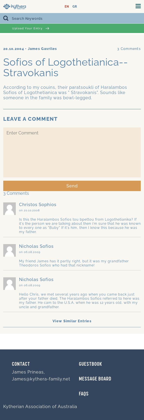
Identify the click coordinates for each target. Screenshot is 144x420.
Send (72, 186)
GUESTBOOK (90, 364)
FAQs (84, 394)
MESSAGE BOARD (95, 379)
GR (74, 6)
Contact (21, 364)
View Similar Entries (72, 321)
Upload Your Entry (30, 28)
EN (67, 6)
